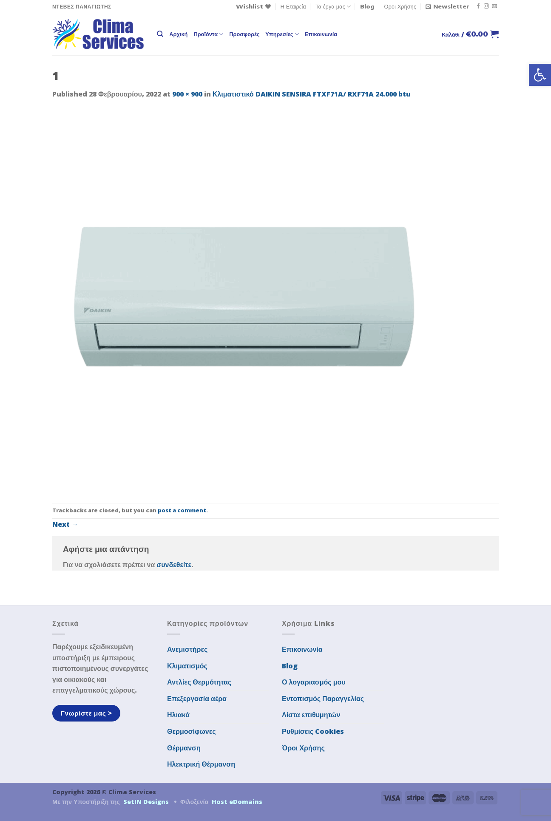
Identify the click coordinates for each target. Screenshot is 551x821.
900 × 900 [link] (187, 94)
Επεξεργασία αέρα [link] (197, 698)
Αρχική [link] (178, 34)
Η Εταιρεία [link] (293, 6)
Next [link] (65, 524)
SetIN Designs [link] (146, 802)
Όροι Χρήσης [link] (400, 6)
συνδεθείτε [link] (173, 564)
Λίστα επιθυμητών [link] (311, 714)
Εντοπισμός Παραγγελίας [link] (323, 698)
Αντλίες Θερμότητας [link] (199, 682)
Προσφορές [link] (244, 34)
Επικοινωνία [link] (321, 34)
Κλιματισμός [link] (187, 665)
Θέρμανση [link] (184, 748)
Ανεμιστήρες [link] (187, 649)
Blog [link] (367, 6)
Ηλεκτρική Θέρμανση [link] (201, 764)
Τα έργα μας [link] (333, 7)
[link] (540, 75)
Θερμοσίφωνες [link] (191, 731)
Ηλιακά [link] (178, 714)
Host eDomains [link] (237, 802)
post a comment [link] (182, 510)
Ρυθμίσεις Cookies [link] (313, 731)
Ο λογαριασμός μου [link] (314, 682)
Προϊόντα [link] (208, 34)
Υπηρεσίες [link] (281, 34)
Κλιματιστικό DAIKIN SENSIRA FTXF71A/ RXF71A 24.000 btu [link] (312, 94)
